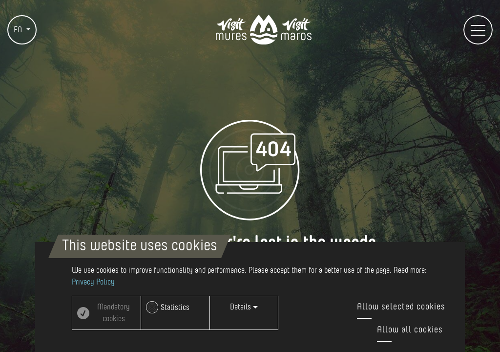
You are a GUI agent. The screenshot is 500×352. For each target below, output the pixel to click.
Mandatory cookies (113, 313)
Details (244, 307)
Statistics (175, 307)
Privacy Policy (93, 282)
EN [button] (19, 30)
